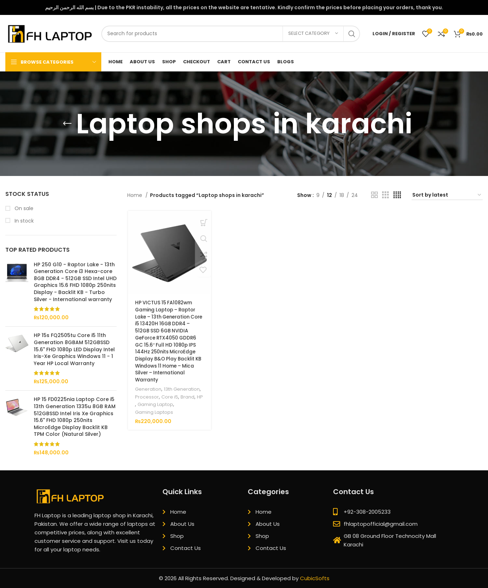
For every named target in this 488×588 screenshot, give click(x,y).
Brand (187, 396)
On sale (23, 208)
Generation (148, 388)
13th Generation (183, 388)
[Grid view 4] (397, 195)
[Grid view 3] (385, 195)
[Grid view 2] (374, 195)
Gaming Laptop (155, 404)
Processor (146, 396)
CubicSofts (314, 578)
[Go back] (67, 124)
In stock (23, 221)
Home (135, 195)
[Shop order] (447, 195)
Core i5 (169, 396)
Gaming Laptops (154, 411)
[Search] (230, 34)
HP (200, 396)
